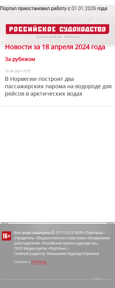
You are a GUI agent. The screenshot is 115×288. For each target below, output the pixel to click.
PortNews (38, 261)
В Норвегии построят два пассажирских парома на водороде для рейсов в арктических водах (58, 86)
